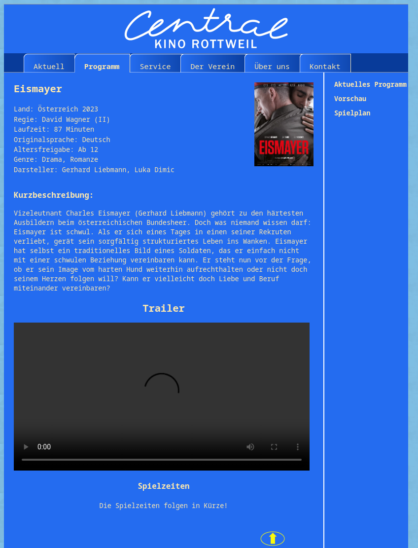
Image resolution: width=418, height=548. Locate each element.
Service (155, 66)
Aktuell (49, 66)
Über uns (272, 66)
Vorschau (350, 98)
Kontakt (325, 66)
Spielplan (352, 112)
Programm (102, 66)
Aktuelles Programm (370, 84)
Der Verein (212, 66)
